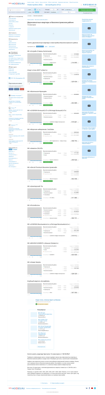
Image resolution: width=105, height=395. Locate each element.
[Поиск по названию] (16, 10)
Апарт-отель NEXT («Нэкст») (37, 70)
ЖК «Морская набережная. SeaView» (40, 129)
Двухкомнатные (12, 44)
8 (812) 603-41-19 (89, 5)
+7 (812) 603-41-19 (48, 64)
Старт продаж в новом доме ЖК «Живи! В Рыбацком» (16, 141)
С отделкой (11, 26)
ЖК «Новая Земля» (34, 262)
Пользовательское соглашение (49, 388)
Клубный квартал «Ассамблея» (38, 281)
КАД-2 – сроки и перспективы (15, 114)
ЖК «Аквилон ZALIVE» (35, 148)
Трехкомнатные (12, 46)
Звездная (11, 156)
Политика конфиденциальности (33, 388)
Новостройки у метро (13, 21)
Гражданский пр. (12, 154)
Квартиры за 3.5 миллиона (14, 34)
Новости (37, 2)
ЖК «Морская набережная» (15, 62)
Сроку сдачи (52, 46)
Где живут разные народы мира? (16, 97)
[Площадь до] (55, 9)
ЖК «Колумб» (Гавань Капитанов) (39, 51)
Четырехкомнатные (13, 47)
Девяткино (11, 151)
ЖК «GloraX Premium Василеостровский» (42, 167)
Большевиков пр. (13, 158)
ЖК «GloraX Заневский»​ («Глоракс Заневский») (16, 60)
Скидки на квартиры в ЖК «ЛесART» (16, 136)
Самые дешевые (12, 18)
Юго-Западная (12, 166)
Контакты (44, 383)
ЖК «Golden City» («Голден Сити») (16, 58)
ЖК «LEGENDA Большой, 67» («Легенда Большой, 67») (46, 110)
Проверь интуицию (16, 95)
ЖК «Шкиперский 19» (35, 186)
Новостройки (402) (34, 5)
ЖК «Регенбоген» (33, 205)
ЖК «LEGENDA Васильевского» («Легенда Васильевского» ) (48, 224)
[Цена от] (65, 12)
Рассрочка (11, 25)
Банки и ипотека (43, 2)
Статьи (13, 108)
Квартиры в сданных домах (15, 28)
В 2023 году (11, 69)
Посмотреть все (41, 346)
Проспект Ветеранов (13, 163)
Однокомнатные (12, 42)
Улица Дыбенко (12, 161)
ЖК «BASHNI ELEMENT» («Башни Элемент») (42, 243)
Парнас (10, 159)
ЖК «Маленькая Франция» (37, 91)
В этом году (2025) (13, 72)
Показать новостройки (87, 10)
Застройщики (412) (53, 5)
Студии (10, 41)
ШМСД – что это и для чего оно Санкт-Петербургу (16, 110)
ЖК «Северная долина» (14, 64)
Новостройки (30, 19)
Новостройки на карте (58, 383)
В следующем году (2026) (14, 74)
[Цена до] (72, 12)
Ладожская (11, 165)
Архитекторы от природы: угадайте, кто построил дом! (15, 102)
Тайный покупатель (73, 2)
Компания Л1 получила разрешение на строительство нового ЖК (15, 129)
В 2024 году (11, 70)
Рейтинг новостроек (52, 2)
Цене (46, 46)
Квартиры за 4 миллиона (14, 36)
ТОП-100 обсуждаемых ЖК (18, 78)
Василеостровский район (41, 19)
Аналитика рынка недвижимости (87, 20)
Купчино (11, 153)
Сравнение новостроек (63, 2)
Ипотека (10, 23)
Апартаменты (12, 49)
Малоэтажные (12, 30)
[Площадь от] (51, 9)
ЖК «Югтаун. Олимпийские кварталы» (15, 56)
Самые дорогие (12, 20)
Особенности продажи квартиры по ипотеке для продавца (16, 119)
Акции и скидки (30, 2)
